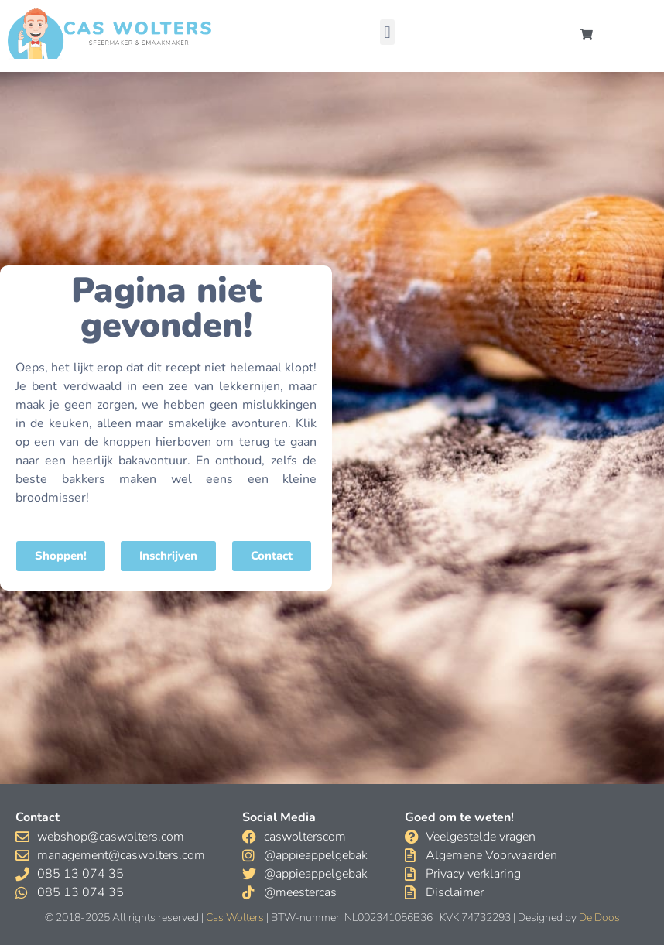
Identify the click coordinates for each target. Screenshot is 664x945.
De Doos (599, 917)
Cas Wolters (235, 917)
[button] (387, 32)
